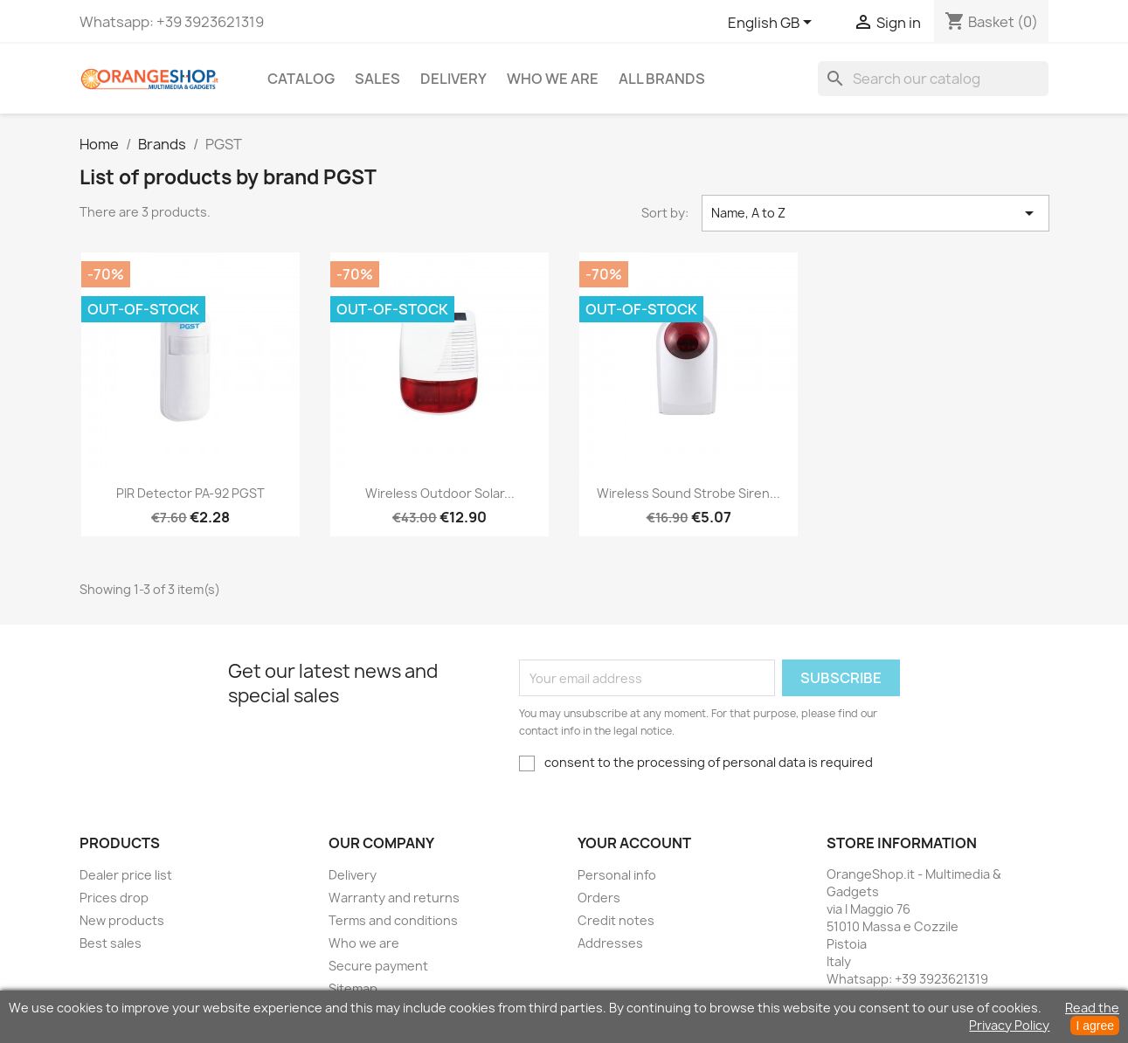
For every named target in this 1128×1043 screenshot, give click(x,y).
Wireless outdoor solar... (440, 493)
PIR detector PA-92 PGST (190, 493)
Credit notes (616, 920)
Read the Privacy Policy (1044, 1016)
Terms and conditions (393, 920)
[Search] (933, 78)
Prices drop (114, 897)
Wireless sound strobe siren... (688, 493)
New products (122, 920)
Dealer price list (126, 875)
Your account (634, 843)
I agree (1095, 1026)
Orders (599, 897)
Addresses (610, 943)
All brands (662, 78)
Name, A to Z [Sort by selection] (875, 213)
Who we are (553, 78)
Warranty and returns (394, 897)
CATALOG (301, 78)
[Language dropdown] (773, 23)
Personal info (617, 875)
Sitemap (353, 988)
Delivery (453, 78)
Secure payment (378, 965)
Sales (377, 78)
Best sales (111, 943)
